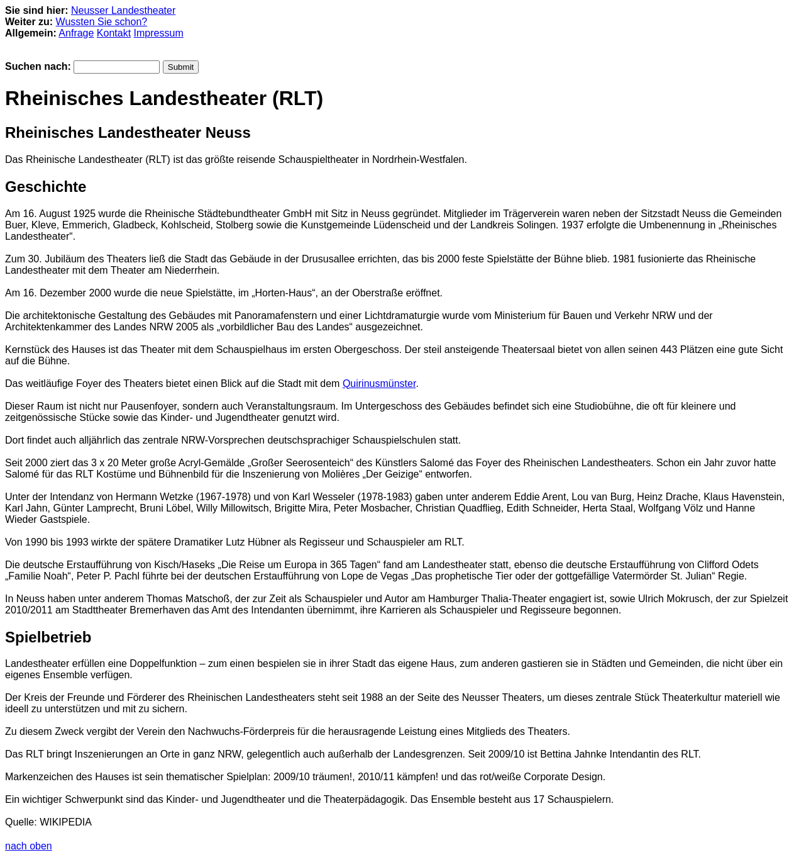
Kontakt (114, 33)
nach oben (28, 846)
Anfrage (76, 33)
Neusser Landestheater (123, 10)
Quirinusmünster (379, 383)
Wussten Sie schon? (102, 21)
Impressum (159, 33)
